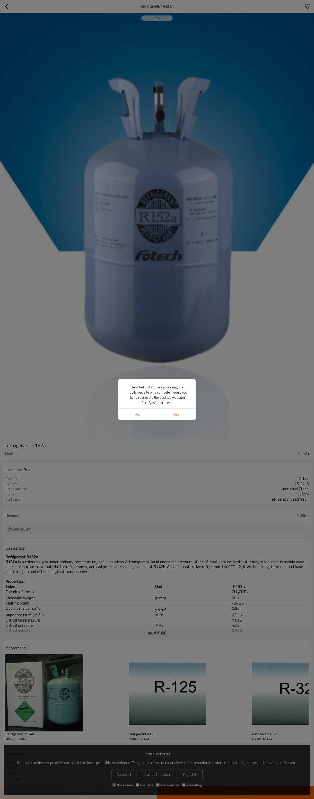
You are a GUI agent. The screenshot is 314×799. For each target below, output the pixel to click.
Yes (176, 414)
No (137, 414)
